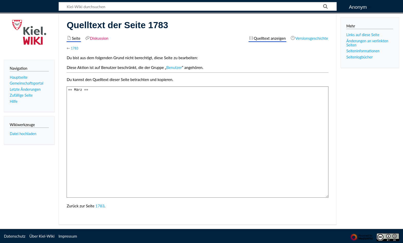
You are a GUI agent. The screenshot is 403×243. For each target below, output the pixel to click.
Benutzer (174, 67)
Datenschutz (14, 236)
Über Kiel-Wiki (41, 236)
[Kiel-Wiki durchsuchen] (197, 6)
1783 (74, 48)
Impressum (67, 236)
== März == (197, 141)
